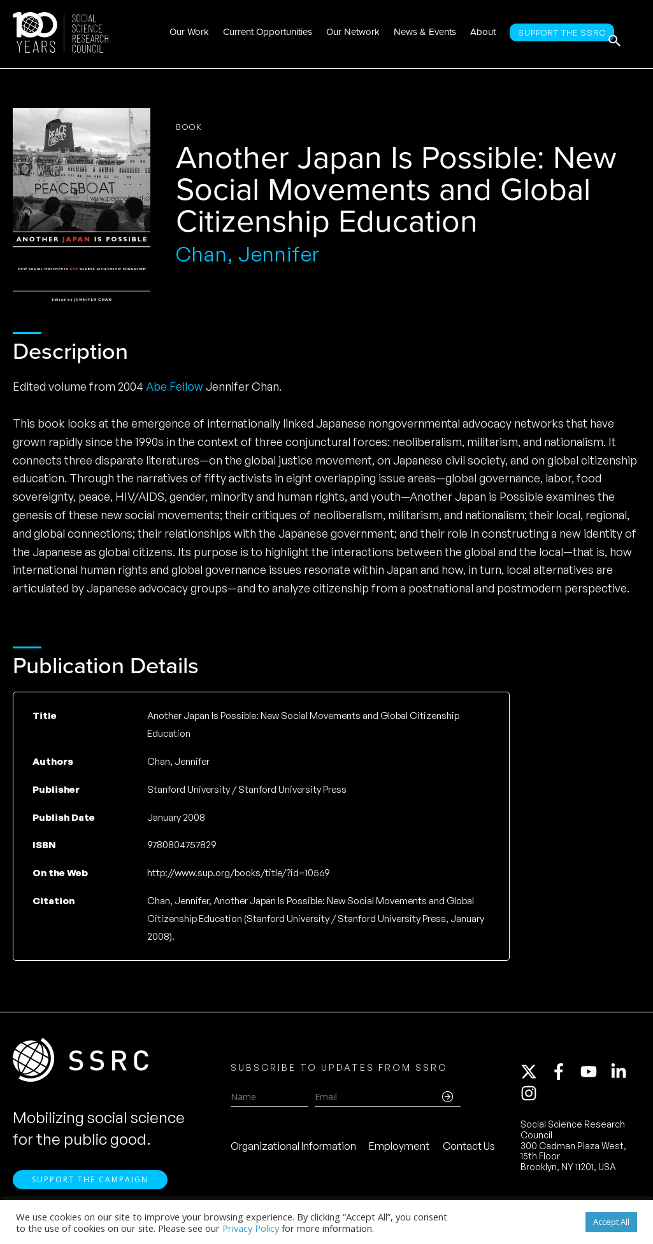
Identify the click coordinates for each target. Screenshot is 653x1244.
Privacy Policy (250, 1228)
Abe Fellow (174, 386)
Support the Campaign (90, 1193)
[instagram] (531, 1100)
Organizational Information (293, 1153)
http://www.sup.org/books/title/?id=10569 (238, 873)
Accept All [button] (611, 1221)
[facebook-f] (564, 1078)
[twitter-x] (534, 1078)
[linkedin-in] (624, 1078)
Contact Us (469, 1153)
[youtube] (594, 1078)
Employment (399, 1153)
